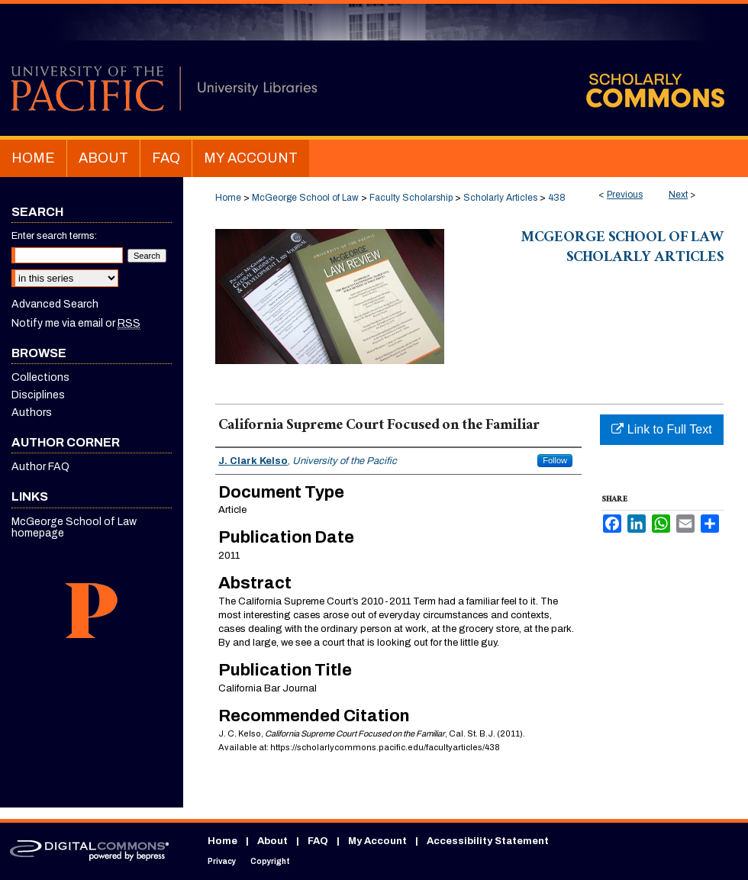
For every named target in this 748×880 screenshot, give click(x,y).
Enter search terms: (54, 235)
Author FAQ (40, 466)
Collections (40, 377)
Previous (625, 194)
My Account (377, 841)
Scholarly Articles (500, 197)
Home (228, 197)
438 (557, 197)
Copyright (270, 861)
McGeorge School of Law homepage (74, 527)
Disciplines (38, 395)
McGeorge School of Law (305, 197)
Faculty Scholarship (411, 197)
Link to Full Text (661, 429)
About (272, 841)
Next (678, 194)
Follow (555, 460)
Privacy (222, 861)
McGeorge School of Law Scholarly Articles (622, 248)
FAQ (318, 841)
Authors (31, 412)
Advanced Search (54, 304)
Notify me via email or (75, 323)
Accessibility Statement (488, 841)
